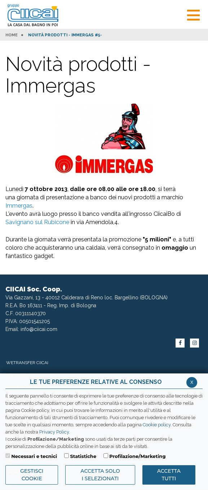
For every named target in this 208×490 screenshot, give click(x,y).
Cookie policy (157, 424)
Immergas (18, 205)
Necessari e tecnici (34, 456)
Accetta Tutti (169, 475)
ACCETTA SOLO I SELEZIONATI (100, 475)
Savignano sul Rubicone (37, 222)
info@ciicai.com (39, 329)
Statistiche (83, 456)
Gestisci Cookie (31, 475)
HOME (11, 35)
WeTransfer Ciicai (27, 362)
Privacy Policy (54, 432)
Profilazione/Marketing (137, 456)
